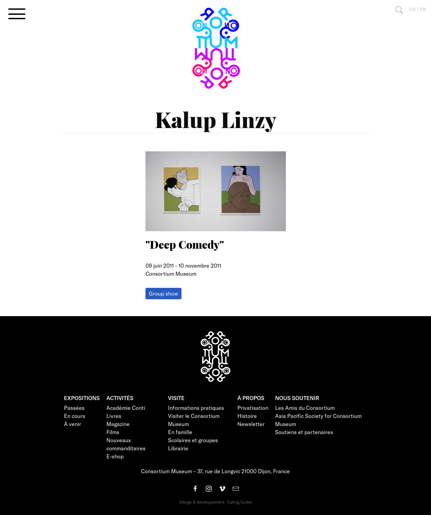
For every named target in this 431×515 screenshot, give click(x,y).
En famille (180, 432)
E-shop (115, 456)
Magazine (118, 424)
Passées (74, 407)
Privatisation (252, 407)
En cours (74, 416)
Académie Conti (125, 407)
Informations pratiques (196, 407)
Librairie (178, 448)
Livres (113, 416)
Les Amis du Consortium (305, 407)
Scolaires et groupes (193, 440)
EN (412, 9)
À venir (72, 424)
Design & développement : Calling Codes (215, 501)
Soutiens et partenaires (304, 432)
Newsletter (251, 424)
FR (423, 9)
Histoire (247, 416)
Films (112, 432)
